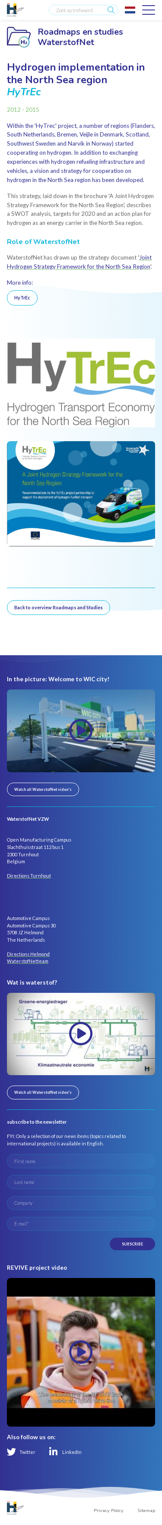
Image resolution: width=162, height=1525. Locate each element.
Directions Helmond (28, 954)
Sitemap (146, 1510)
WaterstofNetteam (27, 961)
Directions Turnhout (29, 875)
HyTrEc (22, 297)
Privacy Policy (109, 1510)
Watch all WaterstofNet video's (43, 789)
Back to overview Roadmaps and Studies (58, 607)
